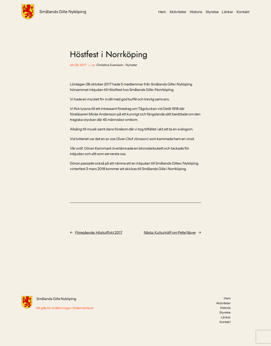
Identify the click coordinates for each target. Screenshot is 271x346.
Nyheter (131, 65)
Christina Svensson (109, 65)
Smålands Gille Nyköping (62, 11)
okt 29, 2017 (78, 65)
